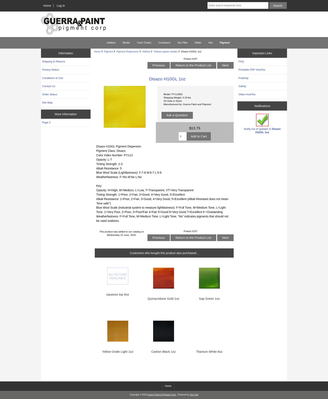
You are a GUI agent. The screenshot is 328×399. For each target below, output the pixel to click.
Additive (111, 42)
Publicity (243, 78)
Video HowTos (246, 94)
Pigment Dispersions (127, 51)
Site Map (47, 102)
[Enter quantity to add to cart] (183, 136)
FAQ (241, 61)
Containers (164, 42)
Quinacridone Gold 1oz (163, 298)
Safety (242, 86)
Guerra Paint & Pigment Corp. (162, 395)
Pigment (108, 51)
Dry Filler (183, 42)
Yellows (146, 51)
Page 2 (46, 122)
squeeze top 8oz (117, 294)
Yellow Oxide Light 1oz (117, 351)
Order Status (49, 94)
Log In (61, 5)
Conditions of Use (52, 78)
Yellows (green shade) (166, 51)
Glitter (198, 42)
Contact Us (48, 86)
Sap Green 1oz (209, 298)
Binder (126, 42)
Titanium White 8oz (209, 351)
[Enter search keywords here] (238, 5)
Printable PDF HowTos (251, 69)
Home (47, 5)
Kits (211, 42)
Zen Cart (194, 395)
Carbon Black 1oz (163, 351)
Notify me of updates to (262, 124)
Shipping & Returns (53, 61)
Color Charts (144, 42)
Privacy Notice (50, 69)
